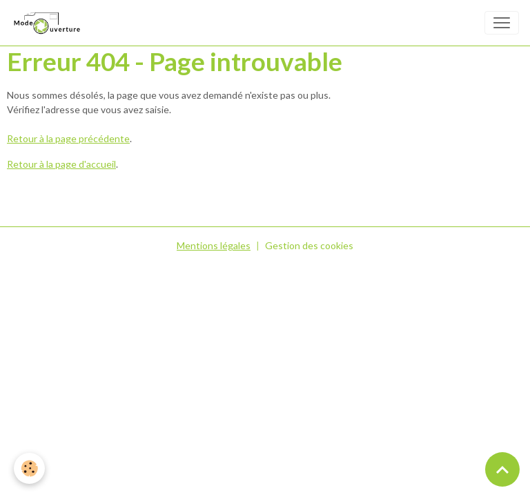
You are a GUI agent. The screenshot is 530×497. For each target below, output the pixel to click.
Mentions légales (214, 245)
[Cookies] (29, 468)
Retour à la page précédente (68, 138)
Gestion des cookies (309, 245)
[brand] (49, 23)
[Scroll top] (502, 469)
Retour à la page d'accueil (61, 164)
